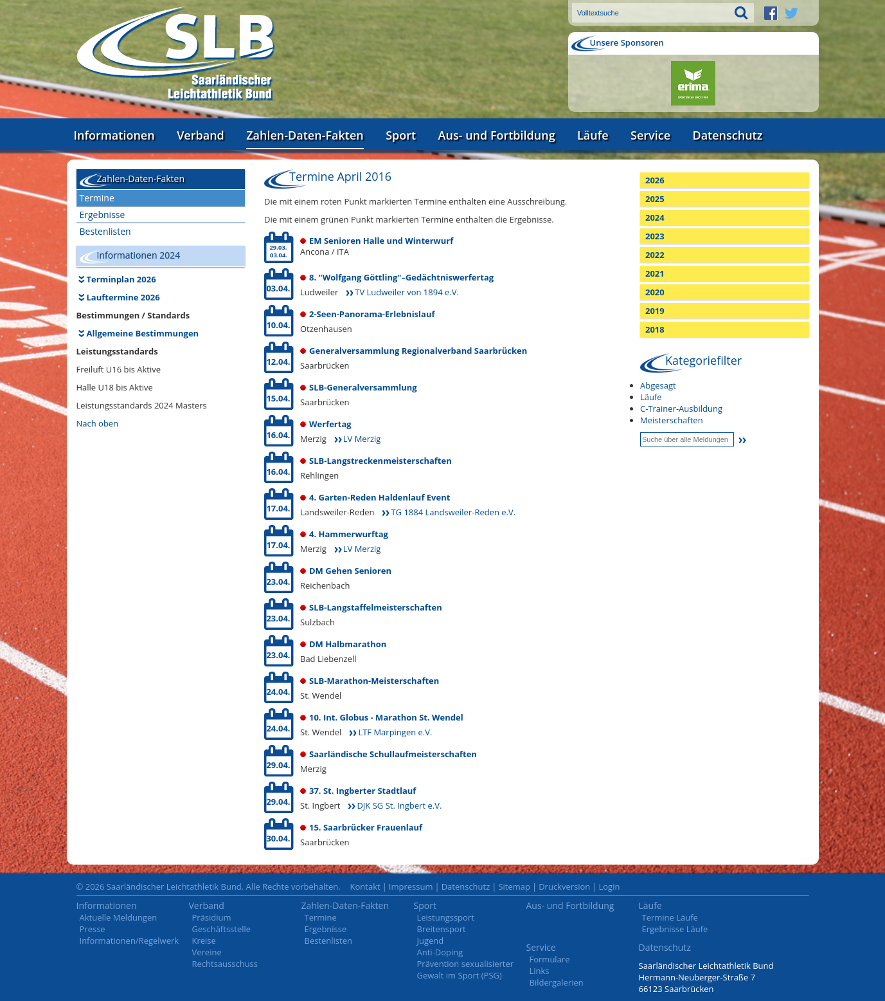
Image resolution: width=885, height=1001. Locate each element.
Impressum (411, 886)
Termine (97, 198)
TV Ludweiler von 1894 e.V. (407, 292)
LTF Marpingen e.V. (395, 732)
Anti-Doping (440, 952)
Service (650, 135)
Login (609, 886)
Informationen (114, 135)
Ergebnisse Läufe (675, 929)
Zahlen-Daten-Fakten (304, 135)
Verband (200, 135)
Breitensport (441, 929)
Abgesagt (658, 385)
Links (540, 971)
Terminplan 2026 (121, 279)
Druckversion (564, 886)
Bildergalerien (557, 982)
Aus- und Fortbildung (496, 135)
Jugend (430, 940)
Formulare (550, 959)
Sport (401, 135)
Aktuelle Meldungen (118, 917)
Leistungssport (445, 917)
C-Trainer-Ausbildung (681, 408)
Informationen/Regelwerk (129, 940)
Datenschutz (727, 135)
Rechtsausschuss (225, 963)
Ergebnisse (102, 214)
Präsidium (211, 917)
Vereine (207, 952)
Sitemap (514, 886)
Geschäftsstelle (221, 929)
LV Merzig (362, 439)
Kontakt (365, 886)
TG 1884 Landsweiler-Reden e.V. (453, 512)
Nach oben (97, 423)
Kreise (204, 940)
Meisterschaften (671, 420)
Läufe (593, 135)
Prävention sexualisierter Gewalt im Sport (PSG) (465, 969)
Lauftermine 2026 (123, 297)
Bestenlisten (105, 231)
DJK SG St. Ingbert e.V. (399, 805)
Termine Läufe (670, 917)
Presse (92, 929)
